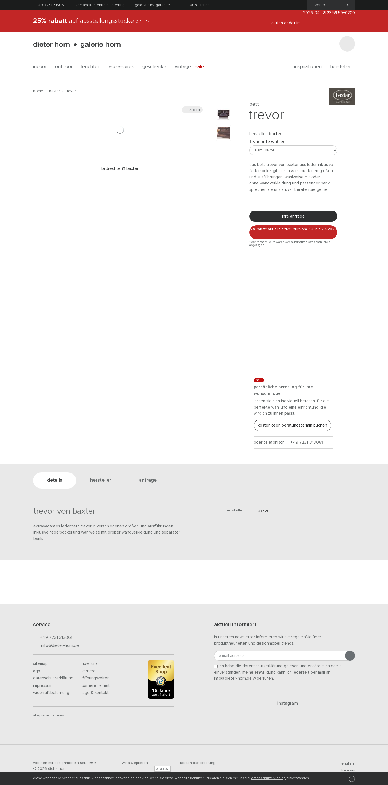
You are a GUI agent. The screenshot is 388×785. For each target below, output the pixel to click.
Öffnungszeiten (95, 678)
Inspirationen (310, 66)
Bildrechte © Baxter (119, 169)
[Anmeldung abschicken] (350, 656)
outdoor (66, 66)
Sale (202, 66)
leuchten (93, 66)
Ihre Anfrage (293, 216)
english (345, 763)
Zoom (192, 110)
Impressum (42, 686)
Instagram (284, 703)
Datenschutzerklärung (53, 678)
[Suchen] (347, 44)
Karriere (89, 671)
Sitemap (40, 663)
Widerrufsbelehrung (51, 693)
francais (346, 770)
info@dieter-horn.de (56, 646)
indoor (42, 66)
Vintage (183, 66)
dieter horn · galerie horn (77, 45)
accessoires (123, 66)
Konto (318, 5)
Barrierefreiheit (96, 686)
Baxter (54, 91)
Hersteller (342, 66)
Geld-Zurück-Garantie (152, 5)
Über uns (90, 663)
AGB (36, 671)
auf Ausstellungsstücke (92, 21)
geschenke (156, 66)
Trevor (71, 91)
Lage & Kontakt (95, 693)
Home (38, 91)
